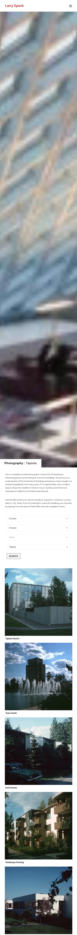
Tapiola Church (12, 238)
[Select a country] (38, 128)
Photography (14, 63)
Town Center (11, 313)
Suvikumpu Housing (24, 449)
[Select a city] (38, 147)
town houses (12, 385)
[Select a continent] (38, 118)
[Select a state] (38, 137)
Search (13, 156)
